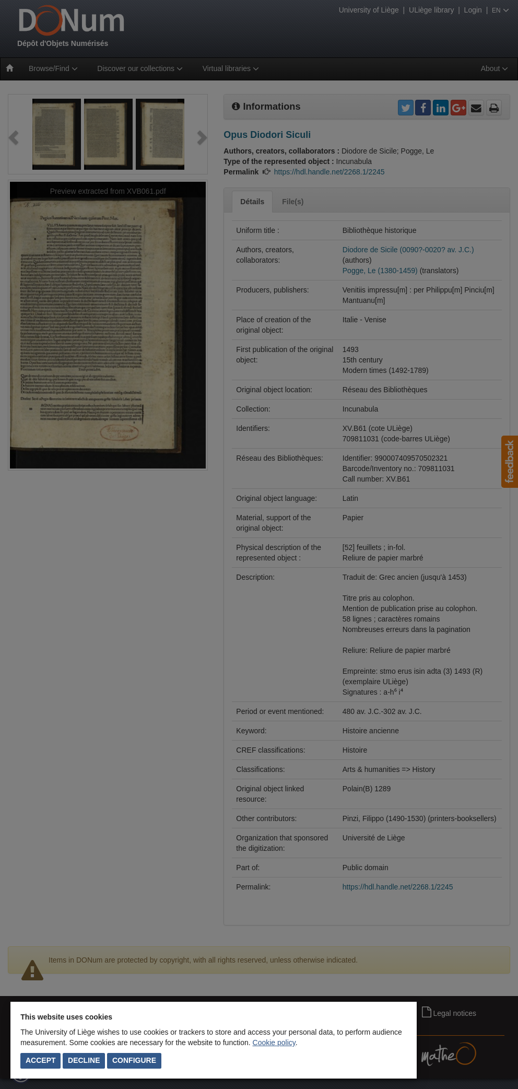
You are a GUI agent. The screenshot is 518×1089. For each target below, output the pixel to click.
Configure (134, 1060)
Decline (84, 1060)
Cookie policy (274, 1042)
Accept (41, 1060)
